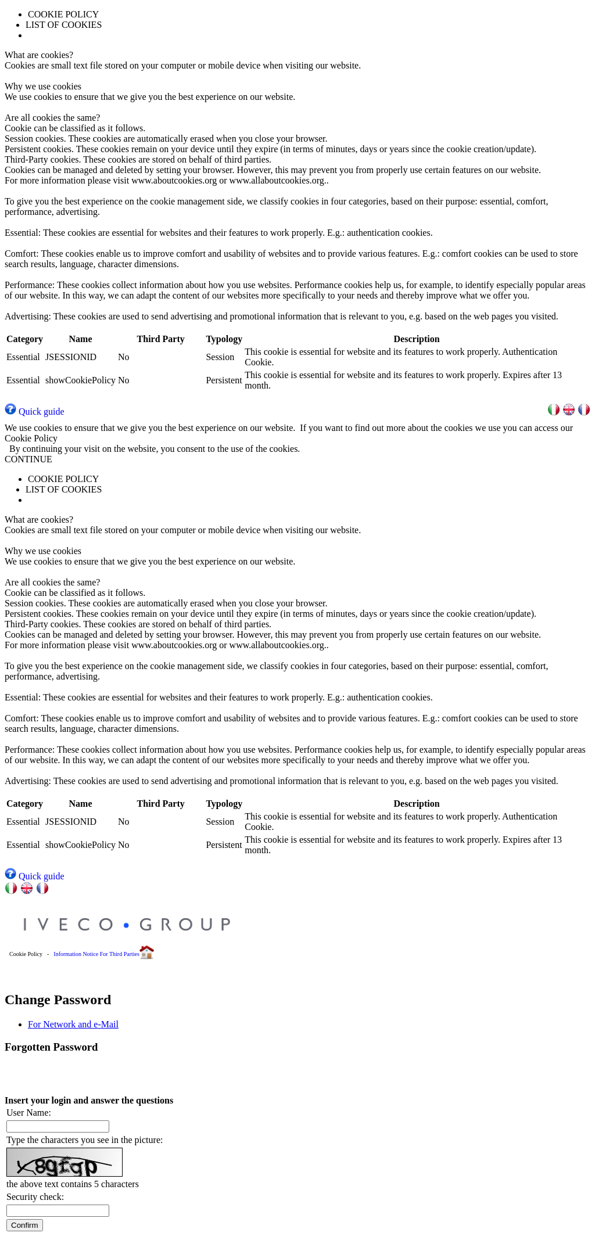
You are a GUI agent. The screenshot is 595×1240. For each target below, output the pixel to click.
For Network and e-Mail (73, 1024)
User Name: (28, 1112)
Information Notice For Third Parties (96, 954)
